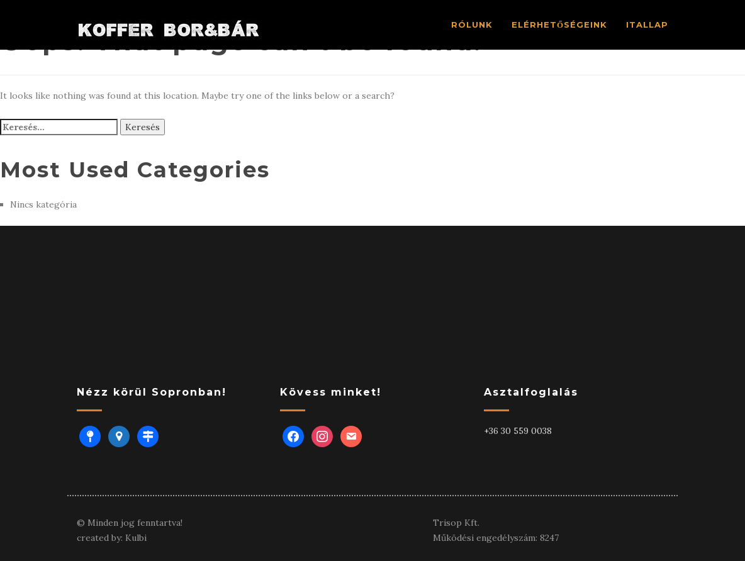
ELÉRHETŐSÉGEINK (559, 24)
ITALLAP (647, 24)
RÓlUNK (472, 24)
